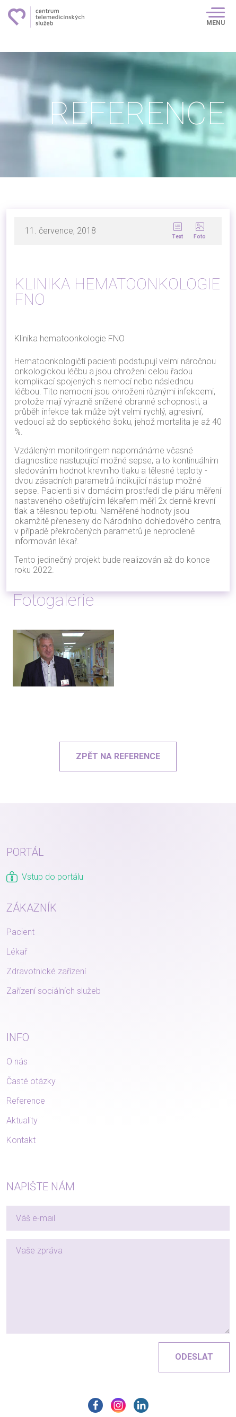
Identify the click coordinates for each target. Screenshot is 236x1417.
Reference (25, 1101)
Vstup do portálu (44, 876)
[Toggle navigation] (215, 17)
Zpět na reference (118, 756)
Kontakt (21, 1140)
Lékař (16, 952)
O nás (17, 1062)
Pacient (20, 932)
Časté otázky (31, 1081)
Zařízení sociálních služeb (53, 991)
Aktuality (22, 1120)
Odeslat (194, 1357)
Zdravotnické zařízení (46, 971)
